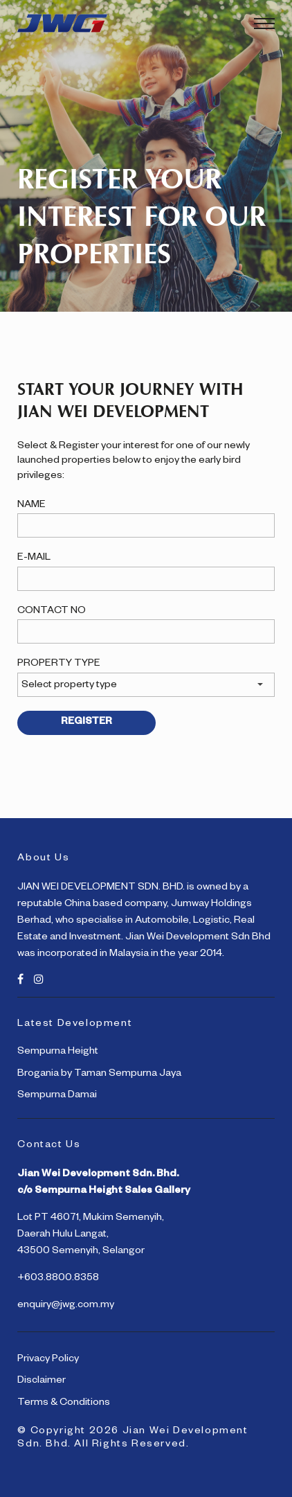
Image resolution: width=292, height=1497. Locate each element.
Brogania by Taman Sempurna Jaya (99, 1074)
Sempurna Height (57, 1052)
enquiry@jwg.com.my (65, 1305)
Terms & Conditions (63, 1403)
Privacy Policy (48, 1359)
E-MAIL (34, 558)
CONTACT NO (51, 611)
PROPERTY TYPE (58, 664)
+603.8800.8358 (58, 1278)
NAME (31, 505)
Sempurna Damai (57, 1095)
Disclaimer (41, 1381)
